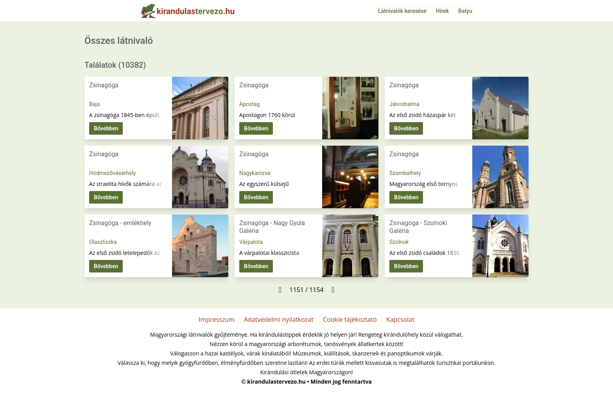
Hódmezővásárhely (112, 173)
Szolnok (399, 242)
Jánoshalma (404, 104)
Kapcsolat (400, 319)
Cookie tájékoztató (350, 319)
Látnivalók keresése (402, 11)
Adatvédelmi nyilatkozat (279, 319)
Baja (94, 104)
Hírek (442, 11)
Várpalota (251, 242)
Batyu (465, 11)
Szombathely (405, 173)
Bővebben (106, 128)
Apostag (249, 104)
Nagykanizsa (255, 173)
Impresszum (217, 319)
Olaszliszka (103, 242)
